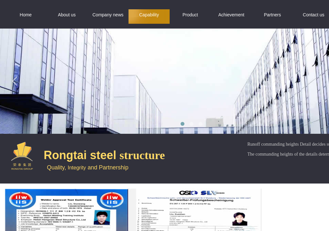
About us (67, 14)
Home (25, 14)
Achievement (231, 14)
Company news (108, 14)
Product (190, 14)
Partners (272, 14)
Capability (149, 14)
